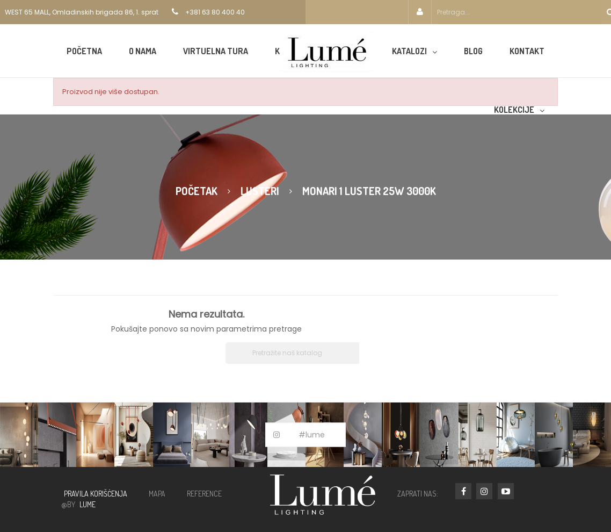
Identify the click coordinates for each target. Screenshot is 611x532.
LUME (87, 504)
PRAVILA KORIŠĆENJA (95, 493)
